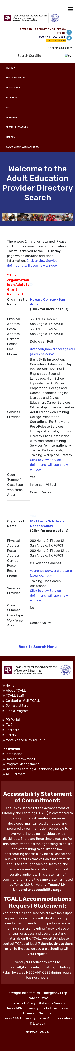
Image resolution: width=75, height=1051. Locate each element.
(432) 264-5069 (42, 354)
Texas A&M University (19, 1018)
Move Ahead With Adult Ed (25, 740)
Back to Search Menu (38, 647)
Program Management (22, 764)
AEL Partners (15, 774)
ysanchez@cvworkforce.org (51, 571)
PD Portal (13, 720)
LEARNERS (11, 117)
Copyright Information (23, 993)
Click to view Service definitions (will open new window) (49, 464)
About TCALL (16, 690)
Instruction (14, 754)
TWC (8, 107)
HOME (10, 67)
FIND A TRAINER (56, 40)
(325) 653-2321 (41, 576)
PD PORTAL (12, 97)
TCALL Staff (15, 695)
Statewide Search (51, 1003)
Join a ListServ (17, 706)
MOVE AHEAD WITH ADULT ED (22, 147)
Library (11, 735)
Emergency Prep (54, 993)
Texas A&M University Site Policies (32, 1008)
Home (10, 685)
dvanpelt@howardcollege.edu (52, 349)
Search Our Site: (60, 48)
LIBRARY (10, 137)
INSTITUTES (13, 87)
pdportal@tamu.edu (22, 967)
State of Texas (37, 998)
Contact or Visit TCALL (23, 701)
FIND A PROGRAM (16, 77)
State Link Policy (23, 1003)
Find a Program (17, 711)
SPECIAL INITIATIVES (17, 127)
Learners (12, 730)
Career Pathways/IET (22, 759)
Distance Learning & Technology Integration (39, 769)
